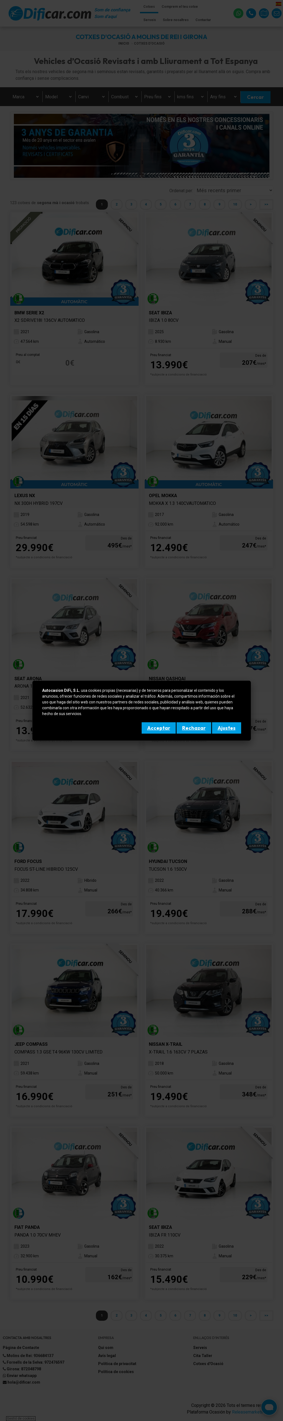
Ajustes (227, 728)
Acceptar (158, 728)
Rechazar (194, 728)
